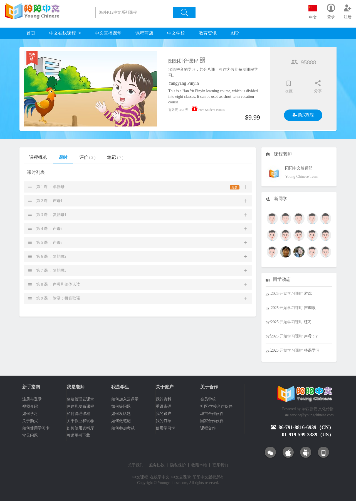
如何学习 (30, 414)
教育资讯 (208, 33)
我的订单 (163, 421)
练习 (308, 322)
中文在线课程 (65, 33)
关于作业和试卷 (80, 421)
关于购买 (30, 421)
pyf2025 (272, 293)
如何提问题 (121, 406)
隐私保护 (178, 465)
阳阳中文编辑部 (298, 168)
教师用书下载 (78, 435)
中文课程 (140, 477)
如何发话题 (121, 414)
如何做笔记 (121, 421)
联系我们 (220, 465)
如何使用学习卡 (36, 428)
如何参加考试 (123, 428)
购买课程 (303, 115)
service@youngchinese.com (312, 415)
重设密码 (163, 406)
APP (235, 33)
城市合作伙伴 (212, 414)
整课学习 (312, 350)
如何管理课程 (78, 414)
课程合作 (208, 428)
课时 (63, 157)
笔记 (115, 157)
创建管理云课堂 (80, 399)
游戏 (308, 293)
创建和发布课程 (80, 406)
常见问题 (30, 435)
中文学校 (176, 33)
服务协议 (157, 465)
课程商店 (144, 33)
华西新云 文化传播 (318, 409)
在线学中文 (159, 477)
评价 (87, 157)
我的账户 (163, 414)
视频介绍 (30, 406)
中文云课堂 (181, 477)
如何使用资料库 (80, 428)
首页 (30, 33)
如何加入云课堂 (125, 399)
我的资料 (163, 399)
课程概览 (38, 157)
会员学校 (208, 399)
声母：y (311, 336)
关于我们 (136, 465)
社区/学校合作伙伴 (216, 406)
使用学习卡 (165, 428)
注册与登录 (32, 399)
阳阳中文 (200, 477)
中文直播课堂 (108, 33)
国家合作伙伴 (212, 421)
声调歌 (310, 308)
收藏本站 (199, 465)
